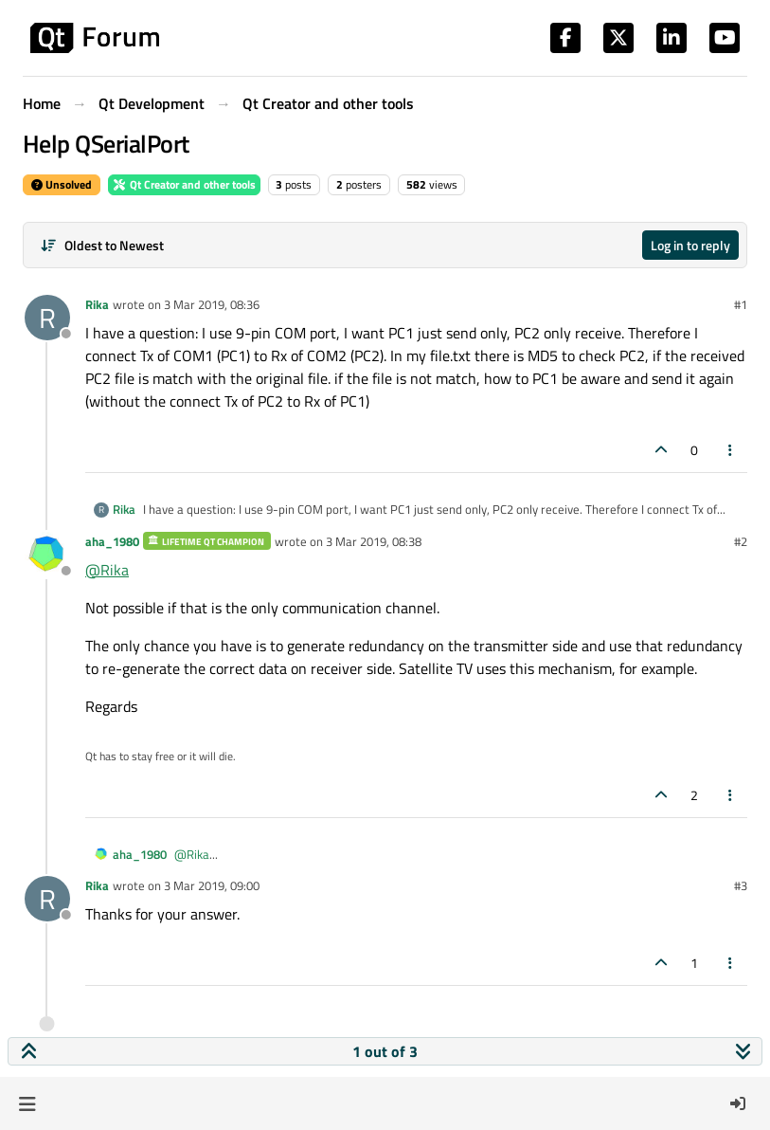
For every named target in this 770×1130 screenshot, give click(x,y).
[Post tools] (731, 450)
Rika (97, 304)
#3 (740, 885)
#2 (740, 541)
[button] (27, 1103)
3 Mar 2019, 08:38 (373, 541)
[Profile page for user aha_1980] (47, 554)
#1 (740, 304)
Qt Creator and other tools (184, 184)
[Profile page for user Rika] (47, 317)
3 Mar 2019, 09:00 (212, 885)
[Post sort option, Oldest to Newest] (101, 245)
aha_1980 (112, 541)
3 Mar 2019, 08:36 (212, 304)
